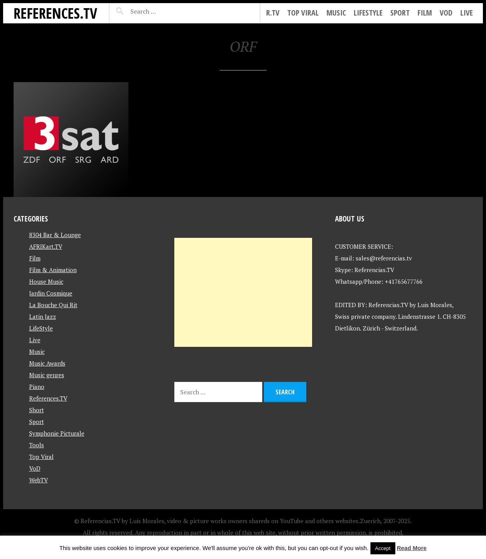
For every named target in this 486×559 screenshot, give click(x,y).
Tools (36, 445)
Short (36, 410)
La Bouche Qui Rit (53, 305)
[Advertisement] (243, 292)
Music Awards (47, 363)
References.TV (55, 13)
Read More (412, 548)
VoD (446, 12)
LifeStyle (368, 12)
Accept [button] (383, 548)
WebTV (38, 480)
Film (425, 12)
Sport (400, 12)
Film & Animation (53, 270)
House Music (46, 281)
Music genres (46, 375)
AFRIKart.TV (45, 246)
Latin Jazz (42, 316)
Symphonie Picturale (56, 433)
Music (336, 12)
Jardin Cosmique (50, 293)
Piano (36, 386)
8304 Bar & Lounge (55, 235)
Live (466, 12)
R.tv (272, 12)
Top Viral (303, 12)
